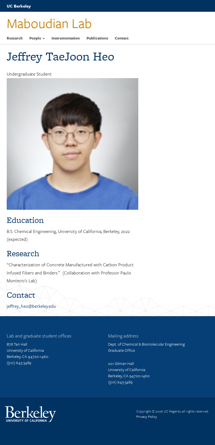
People (37, 38)
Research (15, 38)
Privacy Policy (146, 416)
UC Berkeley (19, 6)
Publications (97, 38)
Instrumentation (66, 38)
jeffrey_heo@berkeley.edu (31, 306)
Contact (121, 38)
